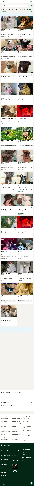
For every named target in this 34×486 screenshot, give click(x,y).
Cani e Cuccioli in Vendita (5, 448)
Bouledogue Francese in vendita (5, 457)
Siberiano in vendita (15, 460)
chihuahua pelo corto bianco (16, 434)
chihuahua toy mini (15, 424)
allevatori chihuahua (15, 436)
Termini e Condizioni (4, 472)
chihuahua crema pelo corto (27, 432)
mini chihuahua (3, 437)
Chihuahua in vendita (4, 450)
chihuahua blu (14, 426)
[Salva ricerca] (31, 483)
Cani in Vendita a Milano (26, 449)
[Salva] (15, 30)
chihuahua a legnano (4, 429)
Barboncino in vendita (4, 452)
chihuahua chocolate (26, 435)
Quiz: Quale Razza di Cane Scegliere (26, 458)
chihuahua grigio (25, 421)
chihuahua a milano (4, 423)
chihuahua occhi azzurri (27, 430)
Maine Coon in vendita (15, 450)
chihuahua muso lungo (26, 423)
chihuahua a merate (4, 424)
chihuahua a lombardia (4, 415)
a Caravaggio (13, 7)
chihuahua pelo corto (4, 436)
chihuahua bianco (26, 418)
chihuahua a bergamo (4, 418)
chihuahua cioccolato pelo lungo (27, 427)
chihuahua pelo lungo (4, 439)
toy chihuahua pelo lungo (27, 416)
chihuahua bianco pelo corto (27, 415)
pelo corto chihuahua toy (16, 415)
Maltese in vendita (4, 461)
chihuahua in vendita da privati (17, 418)
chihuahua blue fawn (26, 424)
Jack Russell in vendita (4, 459)
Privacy (2, 467)
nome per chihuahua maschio (5, 431)
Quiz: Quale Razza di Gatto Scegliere (26, 460)
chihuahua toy (3, 434)
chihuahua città (14, 437)
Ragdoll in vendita (14, 453)
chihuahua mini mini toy (16, 429)
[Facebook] (14, 471)
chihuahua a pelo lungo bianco (28, 438)
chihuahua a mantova (4, 416)
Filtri (31, 5)
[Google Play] (15, 465)
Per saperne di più (30, 9)
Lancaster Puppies (10, 478)
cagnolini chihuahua (15, 416)
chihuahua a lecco (4, 426)
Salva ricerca (3, 11)
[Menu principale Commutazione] (1, 1)
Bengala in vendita (15, 455)
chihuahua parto (25, 440)
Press (2, 470)
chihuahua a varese (4, 421)
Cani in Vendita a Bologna (26, 452)
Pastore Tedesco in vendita (5, 455)
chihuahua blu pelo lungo (16, 421)
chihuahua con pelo (15, 431)
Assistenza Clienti (4, 469)
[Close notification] (32, 14)
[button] (25, 156)
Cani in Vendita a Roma (26, 451)
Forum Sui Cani (24, 454)
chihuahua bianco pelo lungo (16, 423)
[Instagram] (16, 471)
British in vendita (14, 452)
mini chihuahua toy (15, 439)
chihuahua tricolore (26, 433)
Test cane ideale (3, 475)
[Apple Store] (15, 468)
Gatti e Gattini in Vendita (15, 448)
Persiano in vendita (15, 458)
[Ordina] (31, 11)
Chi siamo (2, 465)
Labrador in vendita (4, 453)
